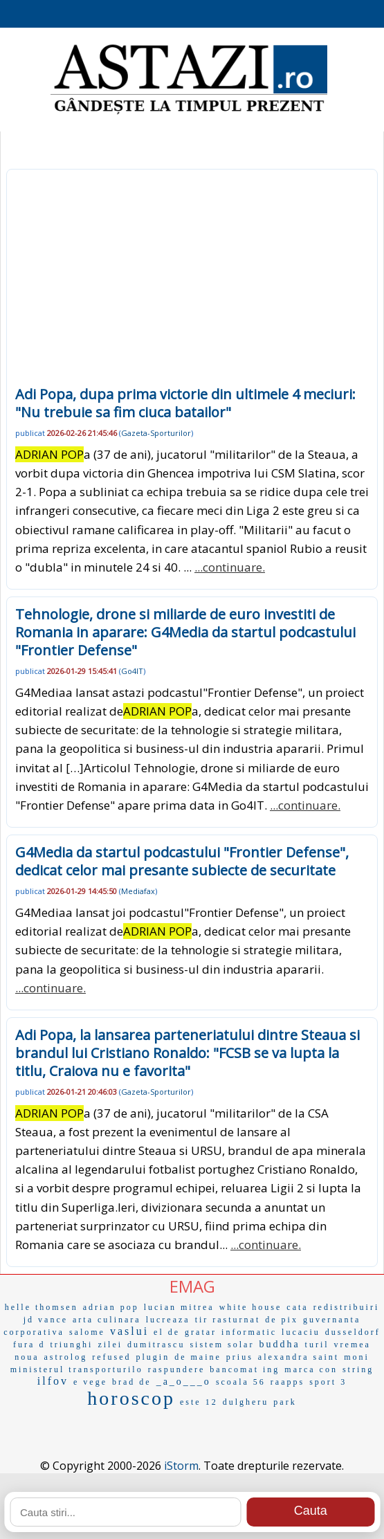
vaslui (129, 1331)
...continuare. (229, 567)
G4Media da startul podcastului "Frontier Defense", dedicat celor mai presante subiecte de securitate (182, 861)
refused (111, 1357)
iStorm (181, 1465)
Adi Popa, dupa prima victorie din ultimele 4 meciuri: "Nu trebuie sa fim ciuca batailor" (185, 403)
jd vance (46, 1319)
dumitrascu (156, 1344)
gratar (201, 1332)
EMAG (192, 1286)
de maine (197, 1357)
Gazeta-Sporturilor (156, 433)
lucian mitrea (179, 1307)
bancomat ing (245, 1369)
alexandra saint (298, 1357)
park (284, 1402)
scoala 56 (241, 1382)
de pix (281, 1319)
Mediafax (138, 891)
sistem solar (222, 1344)
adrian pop (111, 1307)
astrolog (66, 1357)
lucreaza (168, 1319)
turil (317, 1344)
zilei (110, 1344)
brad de (132, 1382)
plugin (153, 1357)
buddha (279, 1344)
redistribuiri (346, 1307)
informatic (249, 1332)
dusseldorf (353, 1332)
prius (239, 1357)
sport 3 (328, 1382)
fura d (29, 1344)
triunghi (71, 1344)
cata (297, 1307)
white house (250, 1307)
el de (167, 1332)
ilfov (52, 1381)
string (358, 1369)
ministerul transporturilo (76, 1369)
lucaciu (301, 1332)
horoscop (131, 1398)
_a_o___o (183, 1381)
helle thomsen (41, 1307)
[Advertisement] (192, 282)
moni (356, 1357)
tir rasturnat (228, 1319)
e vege (90, 1382)
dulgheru (246, 1402)
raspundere (176, 1369)
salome (87, 1332)
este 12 (199, 1402)
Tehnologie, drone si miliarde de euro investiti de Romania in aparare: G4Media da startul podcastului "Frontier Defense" (185, 632)
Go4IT (132, 671)
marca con (311, 1369)
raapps (287, 1382)
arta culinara (107, 1319)
